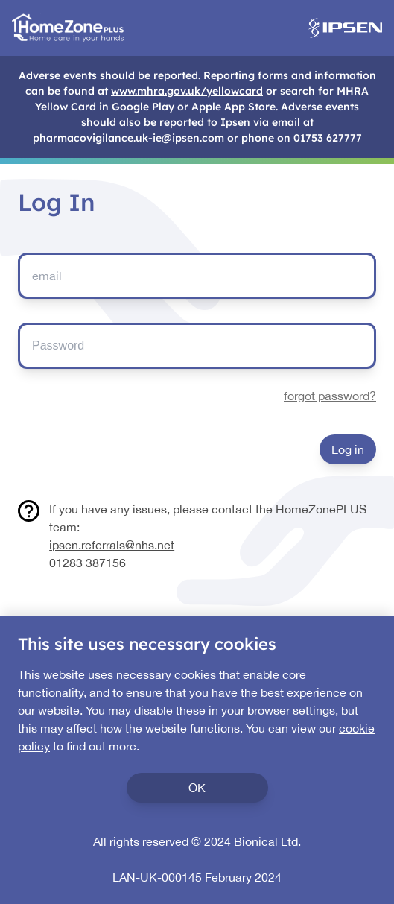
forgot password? (330, 395)
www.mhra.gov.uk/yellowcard (187, 91)
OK (197, 787)
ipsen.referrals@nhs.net (111, 544)
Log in (347, 449)
